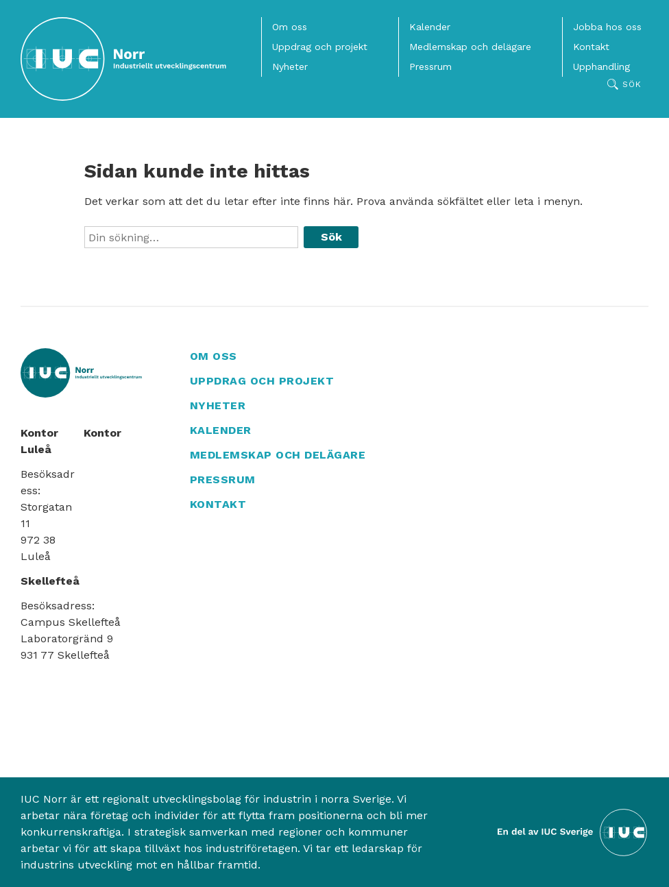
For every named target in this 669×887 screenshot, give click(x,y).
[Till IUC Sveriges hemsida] (573, 831)
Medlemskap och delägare (470, 46)
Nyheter (290, 66)
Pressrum (430, 66)
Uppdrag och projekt (319, 46)
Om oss (289, 26)
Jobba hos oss (607, 26)
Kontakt (591, 46)
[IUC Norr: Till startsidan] (123, 59)
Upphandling (601, 66)
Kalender (429, 26)
